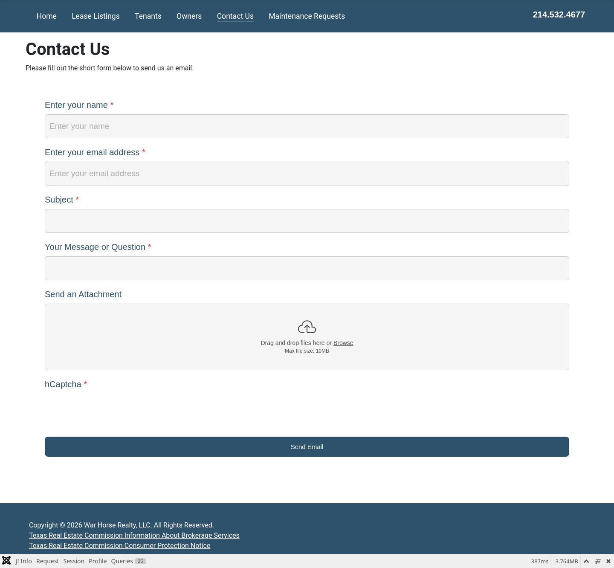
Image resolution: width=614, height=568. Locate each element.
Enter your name (79, 105)
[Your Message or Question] (307, 268)
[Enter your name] (307, 126)
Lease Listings (96, 16)
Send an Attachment (83, 294)
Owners (189, 16)
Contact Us (235, 16)
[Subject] (307, 221)
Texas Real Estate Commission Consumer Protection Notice (119, 546)
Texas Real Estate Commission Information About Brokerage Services (134, 535)
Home (47, 16)
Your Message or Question (98, 247)
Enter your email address (95, 152)
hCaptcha (66, 384)
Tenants (148, 16)
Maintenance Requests (307, 16)
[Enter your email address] (307, 173)
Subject (62, 199)
